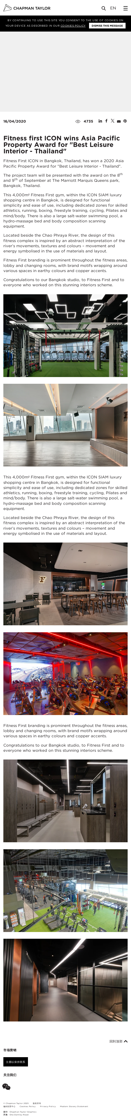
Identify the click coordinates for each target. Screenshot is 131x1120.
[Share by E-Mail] (119, 121)
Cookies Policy (73, 25)
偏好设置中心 (9, 1106)
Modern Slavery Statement (74, 1106)
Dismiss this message (107, 25)
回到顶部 (119, 1041)
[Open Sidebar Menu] (125, 8)
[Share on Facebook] (106, 121)
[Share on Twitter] (112, 121)
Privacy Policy (48, 1106)
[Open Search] (104, 9)
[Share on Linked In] (100, 121)
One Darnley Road (19, 1115)
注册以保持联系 (15, 1061)
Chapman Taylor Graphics (23, 1112)
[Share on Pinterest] (125, 121)
